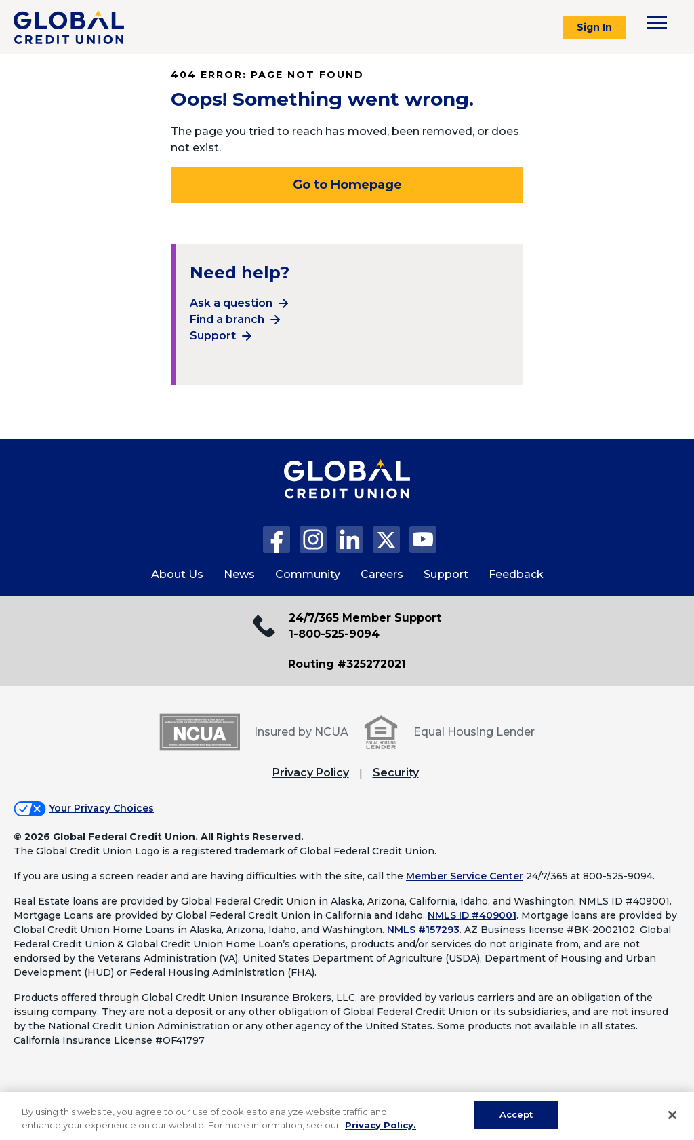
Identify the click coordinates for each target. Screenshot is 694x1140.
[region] (347, 1116)
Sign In (594, 27)
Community (307, 574)
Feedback (516, 574)
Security (396, 772)
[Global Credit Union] (69, 27)
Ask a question (231, 303)
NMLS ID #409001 (472, 915)
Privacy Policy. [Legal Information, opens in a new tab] (380, 1125)
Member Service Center (464, 876)
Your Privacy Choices (101, 808)
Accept (516, 1114)
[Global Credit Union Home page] (347, 492)
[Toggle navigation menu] (657, 22)
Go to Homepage (347, 184)
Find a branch (227, 319)
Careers (382, 574)
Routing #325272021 (347, 664)
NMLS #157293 (423, 930)
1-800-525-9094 (334, 634)
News (239, 574)
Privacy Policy (310, 772)
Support (213, 335)
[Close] (672, 1115)
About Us (177, 574)
